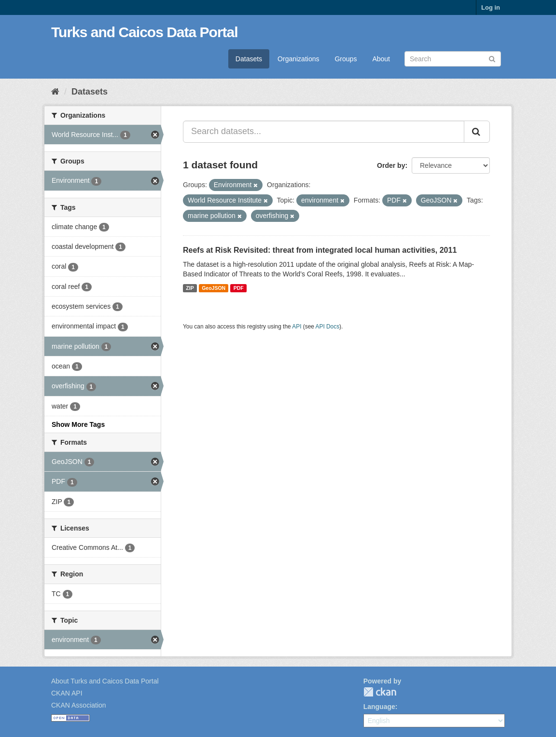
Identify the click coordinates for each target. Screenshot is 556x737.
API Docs (328, 326)
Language (379, 706)
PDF (239, 288)
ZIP (190, 288)
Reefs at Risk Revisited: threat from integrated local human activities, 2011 (320, 250)
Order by (391, 165)
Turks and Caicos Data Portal (144, 32)
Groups (345, 59)
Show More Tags (78, 424)
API (296, 326)
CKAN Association (78, 705)
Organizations (298, 59)
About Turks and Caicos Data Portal (105, 681)
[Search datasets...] (323, 132)
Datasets (249, 59)
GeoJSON (213, 288)
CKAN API (67, 693)
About (381, 59)
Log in (490, 7)
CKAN (379, 692)
